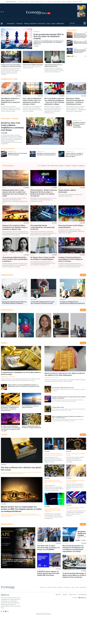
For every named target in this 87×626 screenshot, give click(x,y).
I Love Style (49, 1)
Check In (64, 1)
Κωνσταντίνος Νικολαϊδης (74, 304)
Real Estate (33, 23)
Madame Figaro (57, 1)
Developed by (79, 608)
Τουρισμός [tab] (67, 176)
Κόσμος (24, 106)
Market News (7, 535)
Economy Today (39, 1)
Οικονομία (19, 23)
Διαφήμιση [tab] (81, 176)
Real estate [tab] (54, 176)
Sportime (32, 1)
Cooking (74, 1)
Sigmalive (21, 1)
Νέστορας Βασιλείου (47, 305)
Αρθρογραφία (60, 23)
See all (83, 285)
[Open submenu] (15, 23)
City (45, 1)
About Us (58, 605)
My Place (79, 1)
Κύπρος (2, 106)
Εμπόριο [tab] (61, 176)
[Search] (76, 23)
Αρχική (65, 605)
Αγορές (53, 23)
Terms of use (72, 605)
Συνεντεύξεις (41, 23)
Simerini (27, 1)
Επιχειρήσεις (11, 23)
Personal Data (82, 605)
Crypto (48, 23)
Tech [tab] (48, 176)
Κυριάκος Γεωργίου (18, 305)
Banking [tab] (43, 176)
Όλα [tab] (39, 176)
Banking (26, 23)
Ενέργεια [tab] (74, 176)
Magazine (69, 1)
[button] (1, 23)
